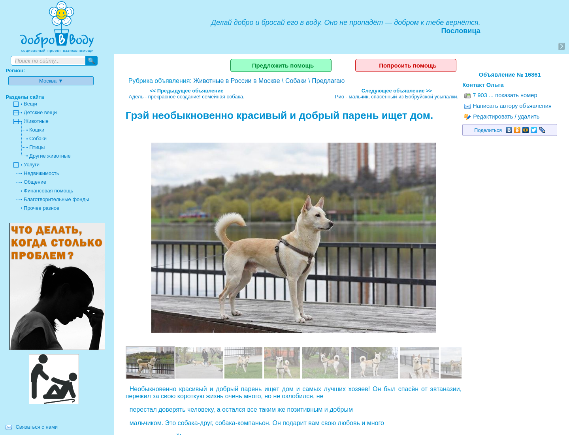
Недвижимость (41, 173)
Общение (35, 182)
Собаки (296, 80)
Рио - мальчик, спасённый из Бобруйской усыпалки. (396, 97)
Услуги (32, 165)
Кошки (36, 130)
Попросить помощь (407, 65)
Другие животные (50, 156)
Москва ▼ (51, 81)
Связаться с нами (36, 427)
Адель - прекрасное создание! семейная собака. (187, 97)
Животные (36, 121)
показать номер (516, 95)
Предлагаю (328, 80)
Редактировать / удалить (501, 116)
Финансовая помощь (48, 191)
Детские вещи (40, 112)
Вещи (30, 104)
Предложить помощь (283, 65)
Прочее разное (41, 208)
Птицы (37, 147)
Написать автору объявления (508, 106)
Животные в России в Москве (236, 80)
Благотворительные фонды (56, 199)
